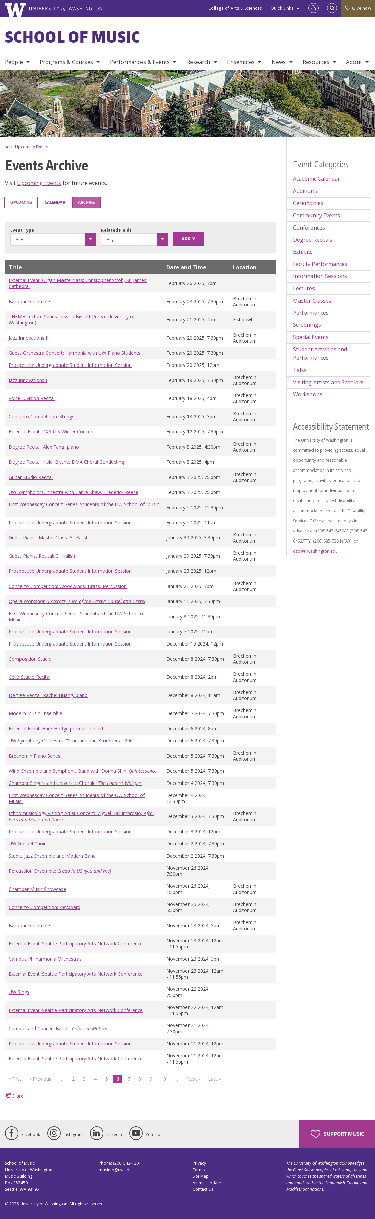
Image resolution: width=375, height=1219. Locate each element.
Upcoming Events (31, 147)
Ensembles (241, 62)
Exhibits (303, 251)
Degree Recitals (312, 239)
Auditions (305, 191)
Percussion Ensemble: (60, 871)
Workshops (307, 394)
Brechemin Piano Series (34, 756)
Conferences (309, 227)
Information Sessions (320, 276)
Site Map (201, 1176)
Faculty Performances (320, 264)
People (14, 62)
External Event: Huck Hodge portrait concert (56, 728)
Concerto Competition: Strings (41, 416)
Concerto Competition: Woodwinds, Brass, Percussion (68, 586)
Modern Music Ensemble (35, 713)
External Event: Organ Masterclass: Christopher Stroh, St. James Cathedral (78, 283)
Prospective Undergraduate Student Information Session (70, 365)
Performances (311, 312)
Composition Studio (30, 659)
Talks (300, 370)
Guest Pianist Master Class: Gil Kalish (49, 537)
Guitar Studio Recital (31, 477)
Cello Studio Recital (29, 677)
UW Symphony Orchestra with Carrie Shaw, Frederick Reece (73, 492)
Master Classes (312, 300)
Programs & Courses (66, 62)
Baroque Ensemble (29, 301)
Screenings (307, 324)
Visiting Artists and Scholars (328, 382)
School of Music (72, 36)
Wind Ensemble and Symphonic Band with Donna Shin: (83, 771)
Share (14, 1096)
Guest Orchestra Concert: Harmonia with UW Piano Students (74, 353)
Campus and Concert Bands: (58, 1028)
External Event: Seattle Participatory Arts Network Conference (76, 943)
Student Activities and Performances (320, 354)
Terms (199, 1170)
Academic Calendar (316, 178)
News (279, 62)
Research (198, 62)
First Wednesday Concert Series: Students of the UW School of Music (84, 507)
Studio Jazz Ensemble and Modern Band (52, 855)
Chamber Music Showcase (37, 889)
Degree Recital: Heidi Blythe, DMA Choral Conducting (66, 462)
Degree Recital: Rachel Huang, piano (48, 695)
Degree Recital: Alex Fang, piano (44, 447)
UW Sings (19, 992)
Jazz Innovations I (28, 380)
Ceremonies (308, 203)
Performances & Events (140, 62)
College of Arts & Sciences (235, 8)
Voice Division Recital (32, 398)
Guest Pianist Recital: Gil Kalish (42, 556)
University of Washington (43, 1204)
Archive (86, 202)
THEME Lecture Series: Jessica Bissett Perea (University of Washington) (72, 319)
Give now (358, 8)
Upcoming (21, 202)
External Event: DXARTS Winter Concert (51, 431)
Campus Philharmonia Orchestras (45, 958)
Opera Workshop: (77, 601)
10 (165, 1078)
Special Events (311, 337)
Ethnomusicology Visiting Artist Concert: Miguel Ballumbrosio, (81, 816)
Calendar (55, 202)
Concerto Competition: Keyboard (44, 907)
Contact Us (203, 1189)
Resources (316, 62)
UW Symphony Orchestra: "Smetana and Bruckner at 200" (72, 740)
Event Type (22, 230)
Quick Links (282, 8)
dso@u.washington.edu (315, 551)
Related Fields (116, 230)
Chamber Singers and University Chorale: (75, 783)
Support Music (337, 1134)
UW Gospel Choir (27, 843)
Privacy (199, 1163)
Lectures (304, 288)
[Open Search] (332, 8)
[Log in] (313, 8)
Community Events (316, 215)
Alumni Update (207, 1183)
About (354, 62)
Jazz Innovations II (28, 338)
